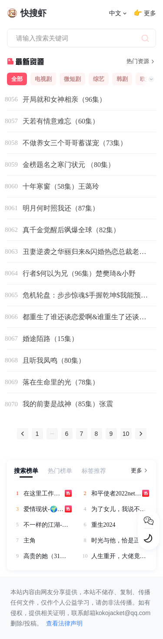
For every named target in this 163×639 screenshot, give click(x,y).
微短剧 (72, 79)
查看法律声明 (64, 623)
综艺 (98, 79)
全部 (17, 79)
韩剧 (122, 79)
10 (126, 433)
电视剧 (43, 79)
